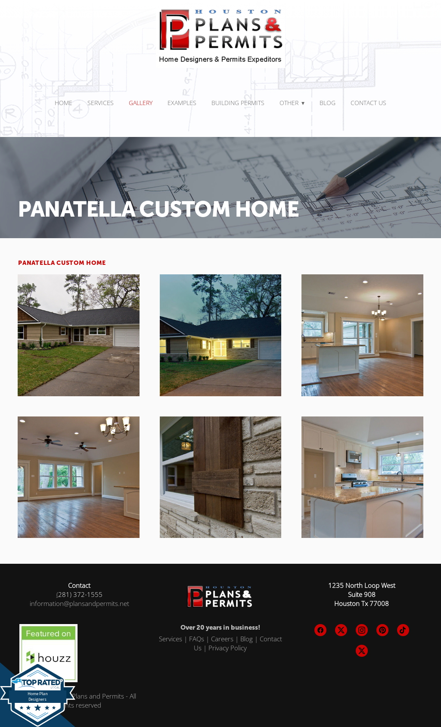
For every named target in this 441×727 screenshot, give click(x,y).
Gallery (140, 102)
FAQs (196, 638)
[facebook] (320, 630)
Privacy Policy (227, 647)
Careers (222, 638)
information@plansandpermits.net (79, 603)
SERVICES (100, 102)
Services (170, 638)
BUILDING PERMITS (237, 102)
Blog (327, 102)
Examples (182, 102)
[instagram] (362, 630)
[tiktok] (403, 630)
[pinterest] (382, 630)
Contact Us (368, 102)
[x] (341, 630)
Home (63, 102)
